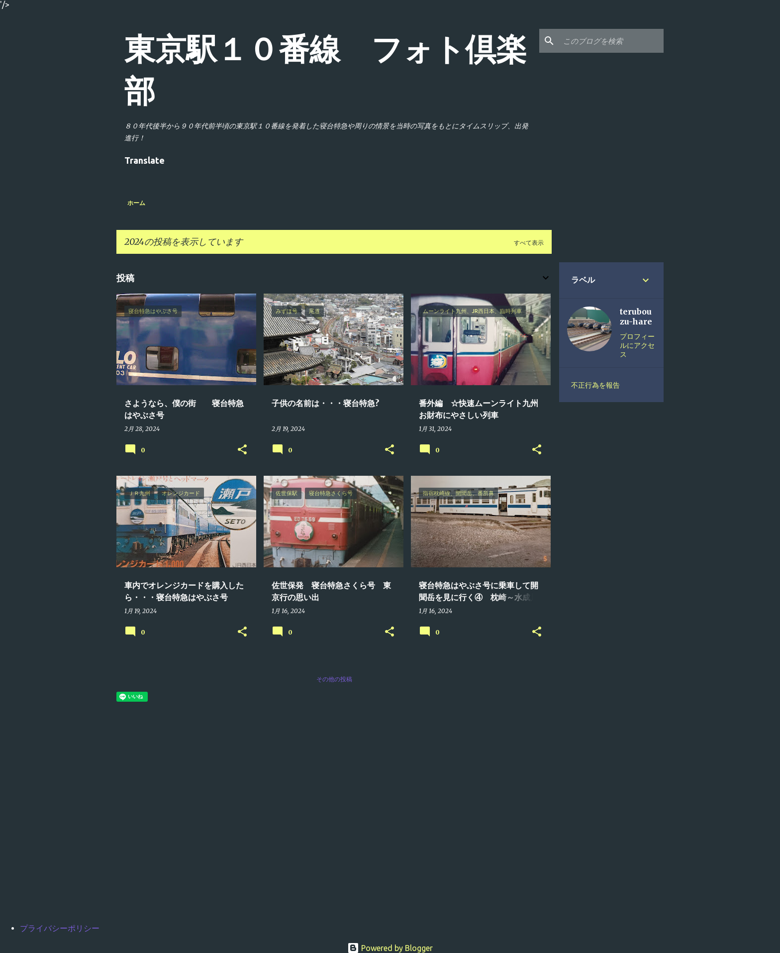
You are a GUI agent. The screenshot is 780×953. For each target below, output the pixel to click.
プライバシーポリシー (59, 928)
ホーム (136, 203)
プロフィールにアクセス (637, 345)
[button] (242, 449)
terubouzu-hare (636, 316)
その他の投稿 (334, 679)
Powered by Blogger (390, 948)
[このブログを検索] (611, 41)
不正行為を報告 (595, 385)
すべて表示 (529, 242)
